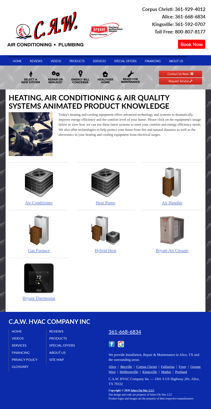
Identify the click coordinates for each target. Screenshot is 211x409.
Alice (112, 367)
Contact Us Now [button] (180, 74)
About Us (176, 61)
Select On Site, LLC (143, 390)
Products (77, 61)
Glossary (20, 367)
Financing (153, 61)
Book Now (192, 44)
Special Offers (125, 61)
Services (99, 61)
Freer (182, 367)
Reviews (36, 61)
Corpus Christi (146, 367)
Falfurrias (168, 367)
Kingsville (149, 372)
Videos (56, 61)
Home (17, 61)
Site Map (56, 359)
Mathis (166, 372)
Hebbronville (129, 372)
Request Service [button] (180, 81)
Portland (181, 372)
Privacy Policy (25, 359)
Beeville (126, 367)
